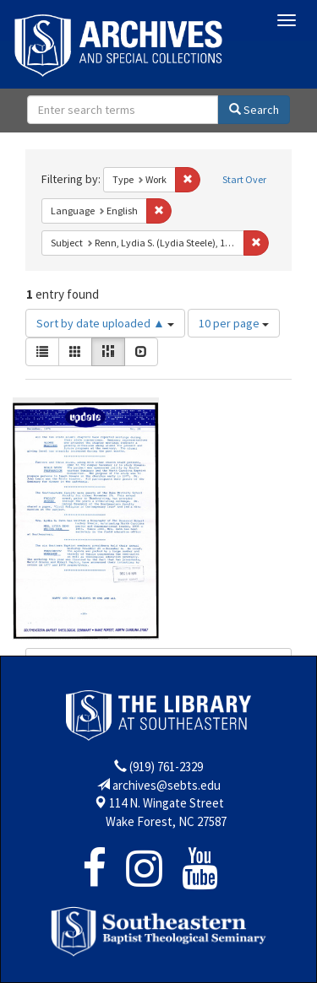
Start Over (244, 179)
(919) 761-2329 (166, 767)
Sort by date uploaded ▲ (105, 323)
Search (254, 109)
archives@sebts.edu (166, 785)
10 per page (234, 323)
